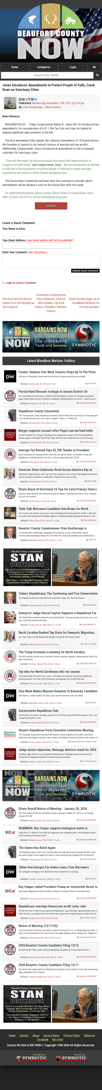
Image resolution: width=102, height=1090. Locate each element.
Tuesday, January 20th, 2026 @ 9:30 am (44, 822)
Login (73, 67)
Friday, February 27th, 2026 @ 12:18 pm (44, 523)
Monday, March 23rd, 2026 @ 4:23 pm (43, 425)
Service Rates (51, 1037)
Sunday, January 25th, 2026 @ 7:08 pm (44, 744)
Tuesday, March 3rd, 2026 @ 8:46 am (43, 483)
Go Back (51, 206)
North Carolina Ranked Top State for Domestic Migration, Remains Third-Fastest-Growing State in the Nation (57, 636)
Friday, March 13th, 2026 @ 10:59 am (43, 464)
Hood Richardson (89, 424)
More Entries (53, 107)
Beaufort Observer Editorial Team (83, 743)
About (36, 1037)
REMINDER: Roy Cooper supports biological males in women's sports (53, 832)
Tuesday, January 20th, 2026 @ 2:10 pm (44, 763)
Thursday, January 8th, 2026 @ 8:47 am (44, 901)
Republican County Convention (39, 413)
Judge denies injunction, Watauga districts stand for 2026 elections (57, 753)
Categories (43, 67)
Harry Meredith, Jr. (89, 626)
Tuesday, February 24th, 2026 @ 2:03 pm (44, 607)
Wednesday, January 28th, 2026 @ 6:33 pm (45, 705)
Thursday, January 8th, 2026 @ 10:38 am (44, 881)
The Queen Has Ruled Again (37, 850)
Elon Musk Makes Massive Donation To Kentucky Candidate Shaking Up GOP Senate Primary (58, 695)
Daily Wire (92, 385)
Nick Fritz (92, 542)
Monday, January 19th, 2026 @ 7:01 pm (44, 842)
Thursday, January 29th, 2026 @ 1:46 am (44, 666)
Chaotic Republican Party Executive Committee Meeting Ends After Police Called (56, 734)
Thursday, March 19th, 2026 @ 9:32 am (44, 444)
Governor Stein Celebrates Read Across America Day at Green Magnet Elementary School (55, 473)
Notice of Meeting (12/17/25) (38, 928)
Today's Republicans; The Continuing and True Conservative (58, 595)
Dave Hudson (91, 607)
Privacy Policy (72, 1037)
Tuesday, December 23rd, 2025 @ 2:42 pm (44, 979)
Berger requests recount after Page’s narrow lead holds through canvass (56, 434)
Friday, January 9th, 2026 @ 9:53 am (43, 861)
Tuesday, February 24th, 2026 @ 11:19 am (45, 627)
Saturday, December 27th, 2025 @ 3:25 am (45, 940)
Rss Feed (57, 1041)
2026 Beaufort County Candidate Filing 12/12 (49, 947)
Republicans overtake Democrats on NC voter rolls (52, 908)
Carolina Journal (89, 444)
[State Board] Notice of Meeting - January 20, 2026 (53, 811)
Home (14, 67)
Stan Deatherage (32, 107)
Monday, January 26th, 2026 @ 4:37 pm (44, 724)
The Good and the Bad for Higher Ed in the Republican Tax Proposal (18, 305)
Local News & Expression (51, 296)
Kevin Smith (91, 483)
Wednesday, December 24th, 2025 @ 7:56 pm (46, 959)
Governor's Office (90, 646)
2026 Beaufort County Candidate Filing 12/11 (49, 967)
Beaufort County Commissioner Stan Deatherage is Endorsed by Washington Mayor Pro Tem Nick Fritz (52, 532)
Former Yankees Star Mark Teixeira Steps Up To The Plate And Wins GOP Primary (57, 376)
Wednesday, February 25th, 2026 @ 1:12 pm (45, 542)
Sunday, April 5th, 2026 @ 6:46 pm (42, 405)
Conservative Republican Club (38, 713)
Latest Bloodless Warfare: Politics (51, 363)
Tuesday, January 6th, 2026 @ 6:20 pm (43, 920)
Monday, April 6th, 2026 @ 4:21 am (42, 386)
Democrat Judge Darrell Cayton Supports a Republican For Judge (57, 617)
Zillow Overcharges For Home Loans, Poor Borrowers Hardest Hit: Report (54, 871)
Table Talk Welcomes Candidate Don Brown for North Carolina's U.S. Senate (53, 512)
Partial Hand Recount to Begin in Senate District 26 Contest (53, 395)
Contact (24, 1037)
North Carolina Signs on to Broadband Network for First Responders (84, 305)
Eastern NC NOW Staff (87, 405)
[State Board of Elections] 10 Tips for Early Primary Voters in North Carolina (58, 493)
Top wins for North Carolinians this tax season (49, 673)
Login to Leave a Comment (21, 284)
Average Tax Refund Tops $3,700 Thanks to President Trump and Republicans (54, 454)
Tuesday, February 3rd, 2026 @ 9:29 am (44, 646)
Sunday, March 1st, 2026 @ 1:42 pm (42, 503)
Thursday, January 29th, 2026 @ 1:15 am (44, 685)
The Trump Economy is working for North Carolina (52, 654)
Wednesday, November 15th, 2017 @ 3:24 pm (58, 103)
